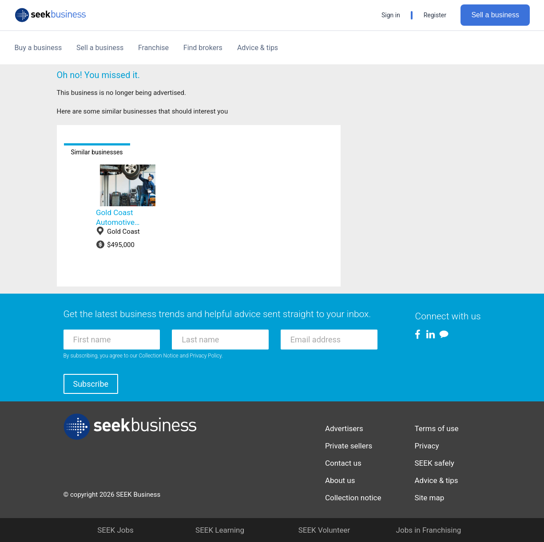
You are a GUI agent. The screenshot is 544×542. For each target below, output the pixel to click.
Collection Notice (159, 356)
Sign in (390, 15)
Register (435, 15)
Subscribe (91, 384)
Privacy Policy (206, 356)
